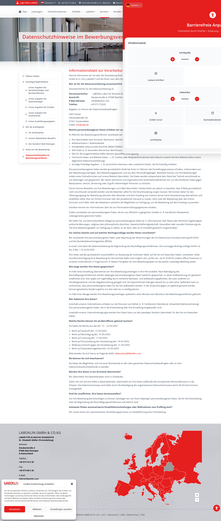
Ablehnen (36, 509)
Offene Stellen (32, 76)
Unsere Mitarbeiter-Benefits (42, 138)
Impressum (113, 514)
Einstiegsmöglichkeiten (35, 81)
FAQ (143, 514)
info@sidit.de (82, 124)
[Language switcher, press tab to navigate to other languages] (48, 3)
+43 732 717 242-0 (68, 3)
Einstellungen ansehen (61, 509)
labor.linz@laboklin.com (124, 3)
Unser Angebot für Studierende (37, 114)
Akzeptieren (14, 509)
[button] (71, 483)
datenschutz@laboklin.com (128, 353)
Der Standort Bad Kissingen (41, 144)
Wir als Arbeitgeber (33, 127)
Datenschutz (39, 516)
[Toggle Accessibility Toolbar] (216, 508)
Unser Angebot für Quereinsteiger (37, 100)
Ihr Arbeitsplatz (36, 132)
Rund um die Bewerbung (38, 149)
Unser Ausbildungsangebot (41, 121)
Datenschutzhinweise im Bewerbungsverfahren (37, 156)
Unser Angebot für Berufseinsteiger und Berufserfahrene (38, 90)
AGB (123, 514)
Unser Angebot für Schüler (41, 107)
